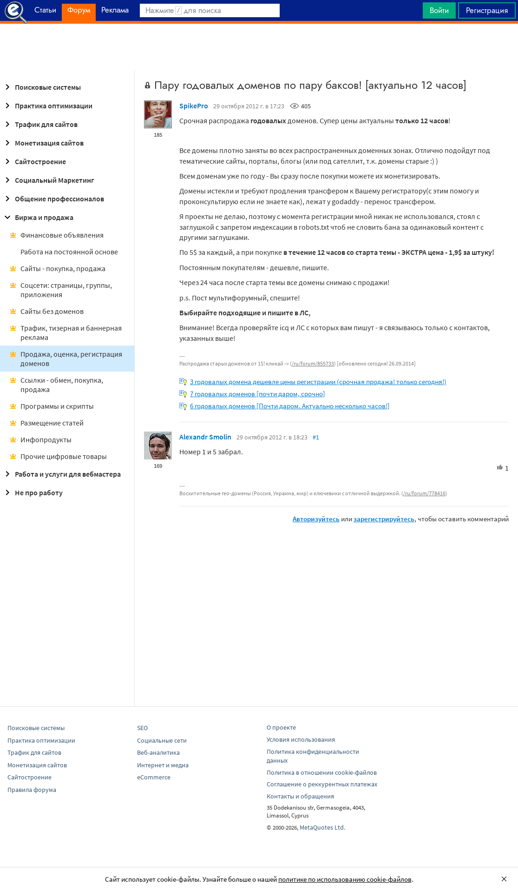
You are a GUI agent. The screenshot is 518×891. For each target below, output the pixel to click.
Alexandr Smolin (205, 436)
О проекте (281, 727)
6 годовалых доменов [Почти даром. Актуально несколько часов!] (290, 405)
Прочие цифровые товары (58, 456)
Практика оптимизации (47, 105)
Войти (439, 10)
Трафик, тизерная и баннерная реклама (65, 332)
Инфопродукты (40, 439)
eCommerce (153, 777)
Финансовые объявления (56, 234)
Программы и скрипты (51, 406)
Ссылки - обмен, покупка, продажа (56, 384)
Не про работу (32, 492)
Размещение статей (46, 422)
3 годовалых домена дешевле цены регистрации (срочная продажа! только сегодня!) (318, 381)
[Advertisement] (259, 47)
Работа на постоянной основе (69, 251)
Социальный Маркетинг (48, 180)
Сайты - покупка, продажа (57, 268)
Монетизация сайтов (43, 142)
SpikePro (193, 105)
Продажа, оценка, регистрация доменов (65, 358)
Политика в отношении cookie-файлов (322, 772)
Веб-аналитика (158, 752)
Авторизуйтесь (316, 518)
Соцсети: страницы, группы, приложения (60, 289)
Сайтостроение (34, 161)
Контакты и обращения (300, 796)
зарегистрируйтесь (384, 518)
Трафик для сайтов (40, 124)
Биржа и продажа (37, 217)
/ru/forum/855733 (313, 363)
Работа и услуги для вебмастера (61, 473)
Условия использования (301, 739)
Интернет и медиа (163, 765)
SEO (142, 728)
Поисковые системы (41, 87)
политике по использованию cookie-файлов (345, 879)
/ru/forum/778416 (424, 493)
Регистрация (487, 10)
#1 (316, 437)
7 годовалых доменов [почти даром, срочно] (257, 393)
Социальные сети (162, 740)
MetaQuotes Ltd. (322, 827)
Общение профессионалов (53, 198)
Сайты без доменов (46, 311)
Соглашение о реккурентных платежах (322, 784)
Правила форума (31, 789)
